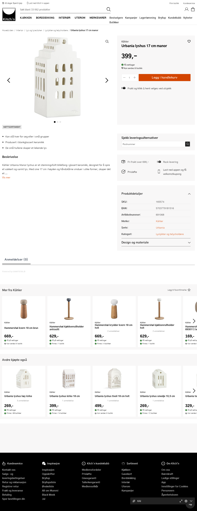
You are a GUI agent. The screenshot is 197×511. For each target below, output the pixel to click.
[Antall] (129, 77)
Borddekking (129, 478)
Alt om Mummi (50, 490)
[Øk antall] (134, 77)
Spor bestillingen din (13, 499)
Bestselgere (116, 17)
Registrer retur (10, 486)
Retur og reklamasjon (14, 482)
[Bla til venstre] (8, 80)
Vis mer (6, 177)
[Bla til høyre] (106, 80)
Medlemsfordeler (91, 469)
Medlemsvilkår (90, 486)
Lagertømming (147, 17)
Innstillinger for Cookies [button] (174, 486)
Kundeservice (189, 3)
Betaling (7, 494)
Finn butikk (174, 3)
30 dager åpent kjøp (12, 3)
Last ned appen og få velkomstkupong (174, 172)
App (163, 482)
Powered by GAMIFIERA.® (13, 271)
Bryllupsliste (49, 482)
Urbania (160, 227)
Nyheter (187, 17)
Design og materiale (135, 242)
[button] (189, 41)
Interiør (19, 30)
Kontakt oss (8, 469)
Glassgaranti (89, 478)
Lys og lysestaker (34, 30)
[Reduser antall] (124, 77)
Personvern (167, 490)
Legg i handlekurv (164, 77)
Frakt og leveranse (12, 490)
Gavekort (127, 474)
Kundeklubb (174, 17)
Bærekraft (167, 474)
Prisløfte (132, 172)
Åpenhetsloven (169, 494)
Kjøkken (126, 469)
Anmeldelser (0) (16, 259)
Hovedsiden (7, 30)
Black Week (48, 494)
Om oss (165, 469)
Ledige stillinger (170, 478)
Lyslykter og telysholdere (56, 30)
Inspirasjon (48, 469)
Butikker (114, 22)
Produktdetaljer (132, 193)
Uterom (126, 486)
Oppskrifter (48, 474)
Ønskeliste (48, 486)
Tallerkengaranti (91, 482)
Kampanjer (131, 17)
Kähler (125, 41)
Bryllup (162, 17)
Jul (43, 499)
